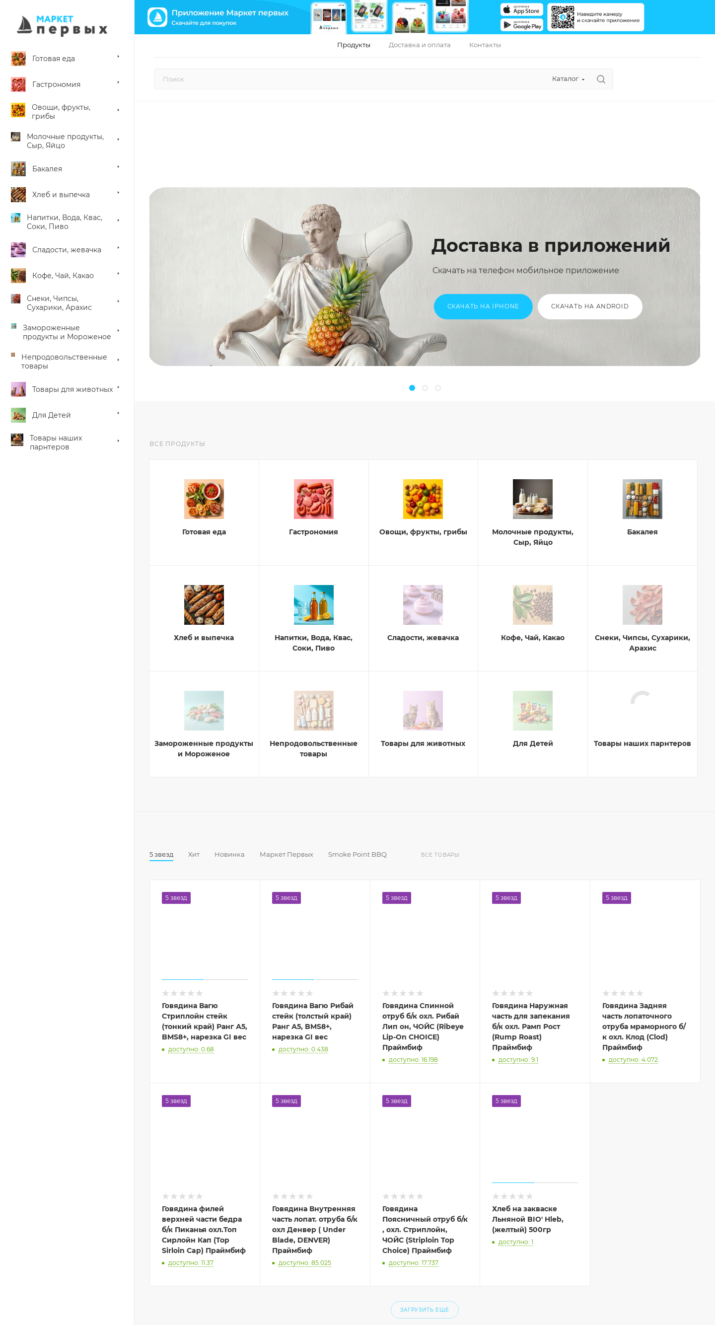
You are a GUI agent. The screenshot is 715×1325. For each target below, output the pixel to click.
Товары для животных (423, 743)
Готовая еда (204, 531)
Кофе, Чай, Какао (533, 637)
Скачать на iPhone (483, 306)
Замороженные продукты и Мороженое (203, 748)
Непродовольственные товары (314, 748)
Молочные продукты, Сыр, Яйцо (532, 537)
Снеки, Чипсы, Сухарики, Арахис (642, 643)
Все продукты (177, 443)
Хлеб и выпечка (204, 637)
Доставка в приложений (551, 245)
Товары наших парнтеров (642, 743)
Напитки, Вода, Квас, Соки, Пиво (314, 643)
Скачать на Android (590, 306)
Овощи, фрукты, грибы (423, 531)
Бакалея (642, 531)
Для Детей (533, 743)
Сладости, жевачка (423, 637)
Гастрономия (313, 531)
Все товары (440, 855)
